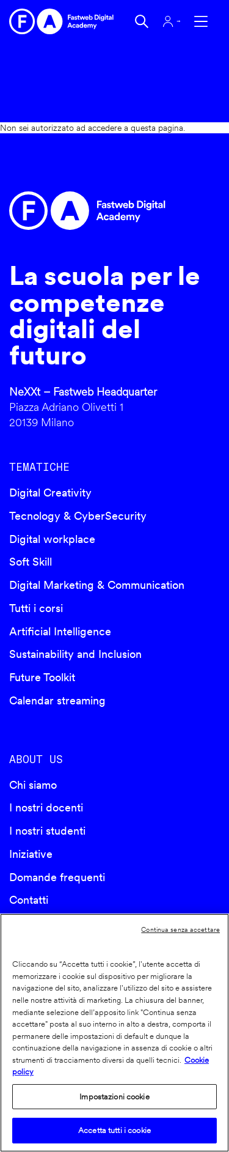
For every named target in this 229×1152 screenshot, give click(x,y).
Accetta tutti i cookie (114, 1130)
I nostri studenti (47, 830)
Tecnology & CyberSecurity (78, 515)
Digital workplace (52, 539)
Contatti (28, 899)
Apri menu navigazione (201, 21)
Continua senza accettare (180, 929)
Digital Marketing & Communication (96, 584)
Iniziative (31, 853)
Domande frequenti (57, 877)
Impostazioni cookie (114, 1096)
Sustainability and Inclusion (75, 654)
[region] (114, 1033)
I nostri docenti (46, 807)
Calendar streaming (57, 700)
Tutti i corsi (36, 608)
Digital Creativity (50, 492)
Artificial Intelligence (60, 631)
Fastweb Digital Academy (89, 210)
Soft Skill (30, 561)
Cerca (141, 21)
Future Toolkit (42, 677)
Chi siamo (33, 784)
